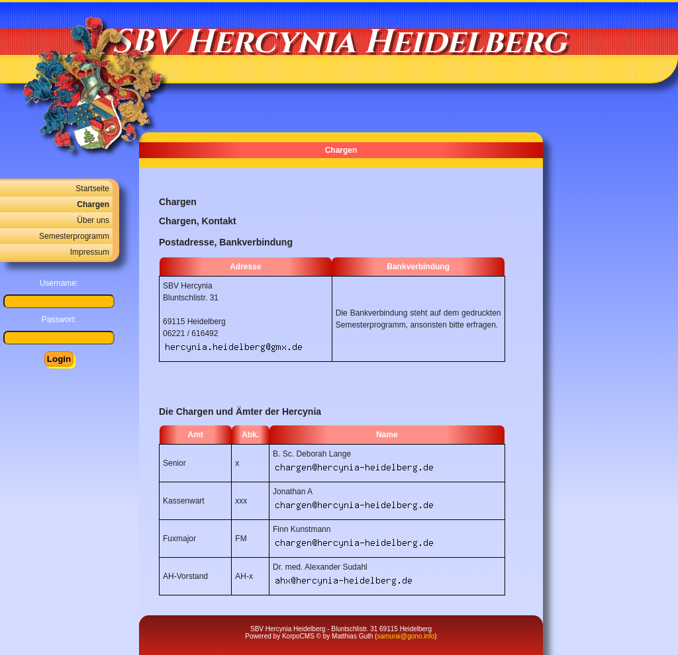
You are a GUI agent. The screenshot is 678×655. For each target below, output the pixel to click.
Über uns (93, 220)
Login (59, 359)
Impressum (89, 252)
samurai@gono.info (405, 636)
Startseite (92, 188)
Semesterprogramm (74, 236)
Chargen (93, 204)
